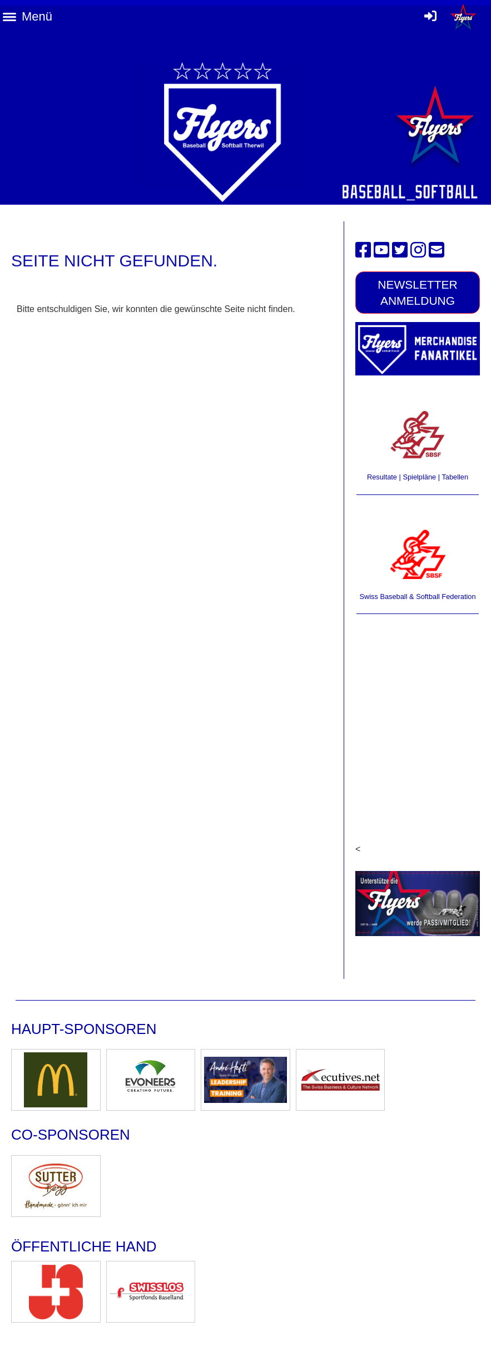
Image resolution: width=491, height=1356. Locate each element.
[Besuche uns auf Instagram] (418, 250)
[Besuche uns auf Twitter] (400, 250)
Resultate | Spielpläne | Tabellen (417, 477)
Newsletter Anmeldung (418, 292)
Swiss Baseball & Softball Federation (417, 596)
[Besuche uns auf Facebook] (363, 250)
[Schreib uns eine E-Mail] (436, 250)
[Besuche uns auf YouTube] (381, 250)
